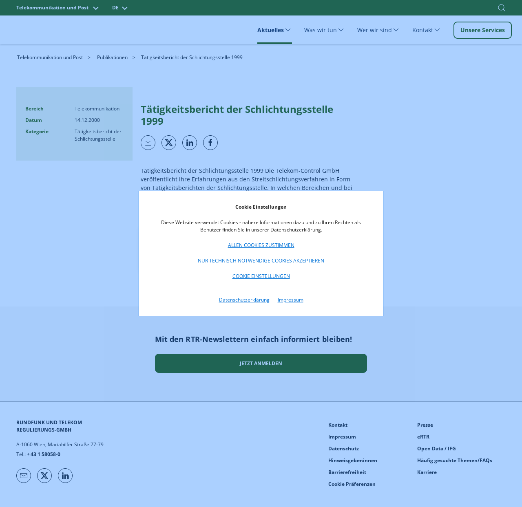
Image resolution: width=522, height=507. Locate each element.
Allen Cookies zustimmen (261, 245)
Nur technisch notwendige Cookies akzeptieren (261, 260)
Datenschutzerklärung (244, 299)
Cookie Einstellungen (261, 276)
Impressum (290, 299)
